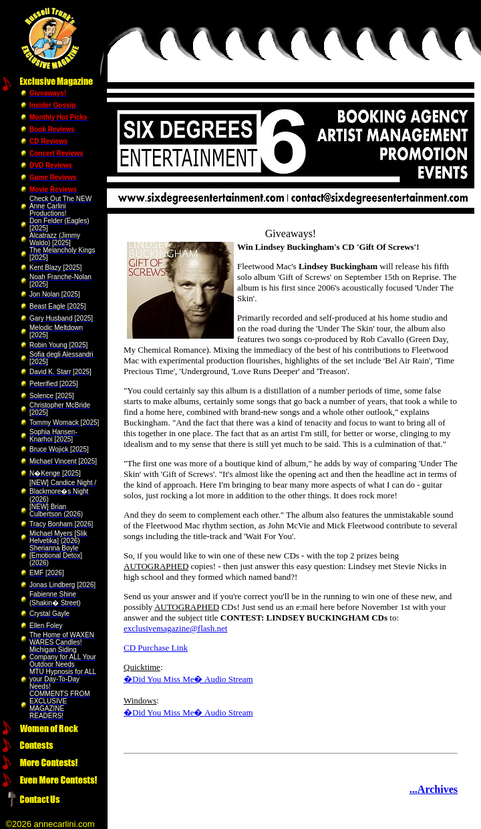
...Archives (434, 789)
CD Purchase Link (156, 648)
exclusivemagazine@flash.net (175, 628)
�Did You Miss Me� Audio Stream (188, 679)
